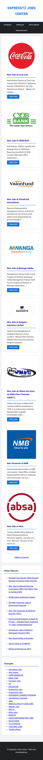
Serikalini (20, 25)
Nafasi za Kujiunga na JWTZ (20, 649)
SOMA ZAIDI (13, 96)
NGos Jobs (13, 712)
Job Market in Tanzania (18, 698)
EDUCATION (13, 687)
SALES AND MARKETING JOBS (21, 718)
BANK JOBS (13, 678)
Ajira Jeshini (13, 672)
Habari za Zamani (21, 557)
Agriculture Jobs (15, 670)
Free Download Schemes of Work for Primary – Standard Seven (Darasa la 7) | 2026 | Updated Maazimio (23, 622)
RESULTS (12, 715)
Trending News (15, 729)
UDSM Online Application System (22, 597)
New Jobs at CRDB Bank (18, 140)
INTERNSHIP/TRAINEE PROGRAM (22, 695)
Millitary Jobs (14, 707)
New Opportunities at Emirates (21, 638)
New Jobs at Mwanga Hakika (20, 268)
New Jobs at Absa (15, 526)
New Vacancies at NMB (17, 463)
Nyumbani (7, 25)
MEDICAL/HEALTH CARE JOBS (21, 704)
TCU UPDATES (14, 724)
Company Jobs (15, 681)
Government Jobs (16, 692)
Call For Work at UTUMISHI (19, 644)
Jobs (11, 701)
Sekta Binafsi (34, 25)
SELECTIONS (14, 721)
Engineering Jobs (15, 689)
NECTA (11, 709)
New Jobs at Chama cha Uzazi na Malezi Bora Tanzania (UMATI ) (21, 394)
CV (10, 684)
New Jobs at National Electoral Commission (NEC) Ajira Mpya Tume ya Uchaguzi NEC (23, 589)
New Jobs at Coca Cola (17, 75)
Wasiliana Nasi (21, 30)
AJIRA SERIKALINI (16, 675)
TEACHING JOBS (15, 727)
